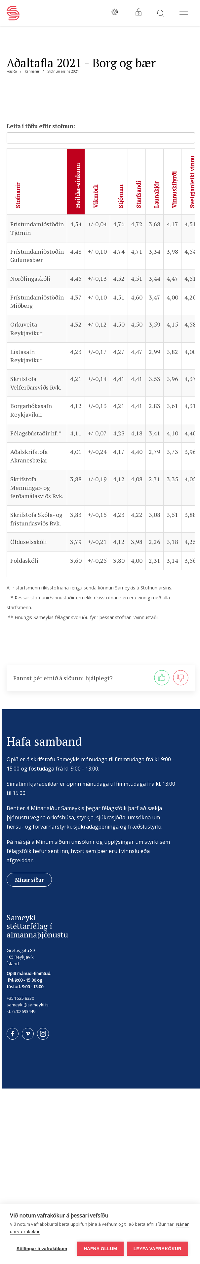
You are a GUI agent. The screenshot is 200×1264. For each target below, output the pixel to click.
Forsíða (12, 71)
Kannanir (32, 71)
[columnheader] (37, 182)
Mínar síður (29, 879)
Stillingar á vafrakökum (42, 1248)
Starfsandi (138, 194)
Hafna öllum (100, 1248)
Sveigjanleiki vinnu (192, 182)
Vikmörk (95, 196)
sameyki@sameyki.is (28, 1005)
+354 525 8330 (20, 998)
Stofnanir (17, 195)
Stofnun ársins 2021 (63, 71)
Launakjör (156, 194)
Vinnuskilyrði (174, 189)
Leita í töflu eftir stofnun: (41, 126)
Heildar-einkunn (77, 185)
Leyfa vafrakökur (157, 1248)
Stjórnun (120, 196)
